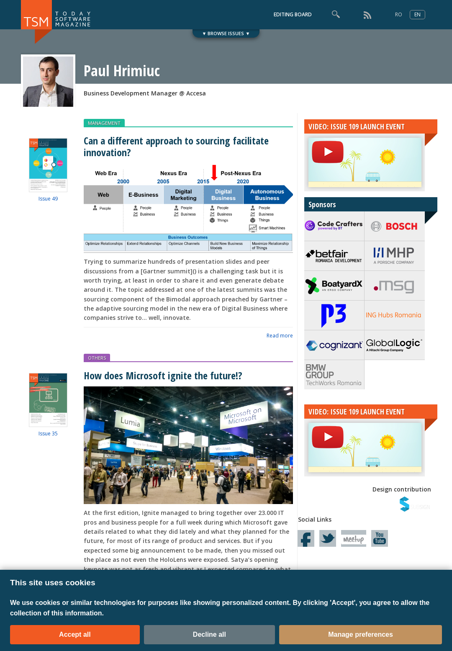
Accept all (75, 634)
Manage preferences (360, 634)
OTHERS (97, 358)
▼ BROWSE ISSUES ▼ (226, 33)
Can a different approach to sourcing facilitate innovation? (176, 146)
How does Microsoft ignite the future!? (163, 375)
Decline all (209, 634)
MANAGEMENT (104, 123)
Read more (280, 335)
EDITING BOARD (293, 14)
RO (398, 14)
